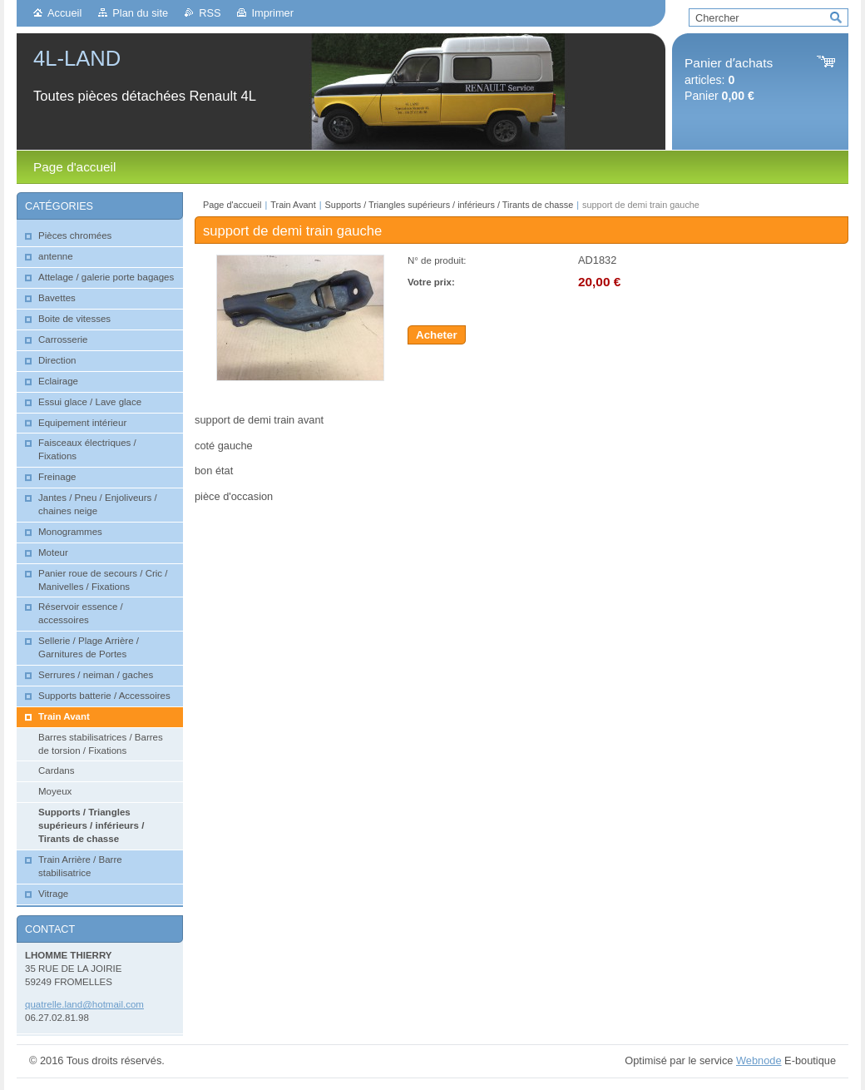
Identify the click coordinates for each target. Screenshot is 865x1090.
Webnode (759, 1060)
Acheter (436, 335)
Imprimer (272, 13)
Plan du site (140, 13)
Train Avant (292, 205)
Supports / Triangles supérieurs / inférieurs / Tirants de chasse (449, 205)
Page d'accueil (232, 205)
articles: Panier (729, 79)
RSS (209, 13)
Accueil (64, 13)
